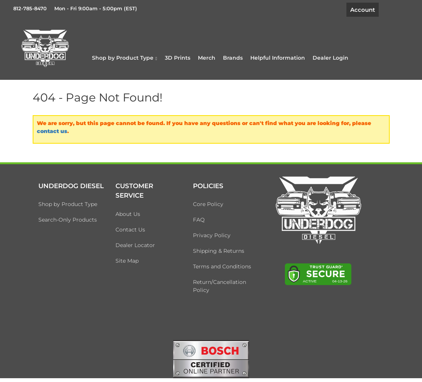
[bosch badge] (211, 358)
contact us (52, 131)
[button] (124, 57)
